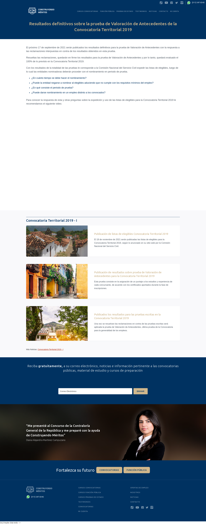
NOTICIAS (134, 497)
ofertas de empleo (139, 488)
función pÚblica (137, 470)
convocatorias (109, 470)
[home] (41, 11)
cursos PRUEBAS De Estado (91, 497)
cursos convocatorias (89, 488)
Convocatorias (85, 506)
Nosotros (135, 492)
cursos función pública (89, 492)
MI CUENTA (174, 11)
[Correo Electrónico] (95, 391)
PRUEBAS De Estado (125, 11)
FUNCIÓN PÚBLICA (107, 11)
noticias (153, 11)
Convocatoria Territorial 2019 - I (50, 349)
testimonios (141, 11)
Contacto (163, 11)
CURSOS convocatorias (87, 11)
